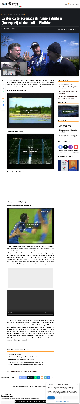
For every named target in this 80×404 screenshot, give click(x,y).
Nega (58, 398)
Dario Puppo (49, 80)
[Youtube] (76, 148)
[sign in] (66, 4)
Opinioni (5, 14)
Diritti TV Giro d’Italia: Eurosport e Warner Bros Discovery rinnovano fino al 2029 (26, 362)
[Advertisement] (30, 278)
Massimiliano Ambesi (14, 82)
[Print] (75, 29)
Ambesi (12, 371)
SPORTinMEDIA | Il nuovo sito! (14, 354)
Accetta (51, 398)
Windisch (35, 371)
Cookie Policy (59, 401)
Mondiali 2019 (21, 371)
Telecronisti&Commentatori (16, 14)
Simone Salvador (5, 28)
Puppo (25, 371)
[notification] (68, 4)
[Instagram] (70, 148)
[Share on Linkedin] (71, 29)
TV (27, 14)
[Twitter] (65, 148)
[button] (77, 384)
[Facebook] (60, 148)
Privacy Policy (66, 401)
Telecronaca (30, 371)
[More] (78, 29)
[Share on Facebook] (64, 29)
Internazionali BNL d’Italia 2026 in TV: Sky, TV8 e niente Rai (21, 359)
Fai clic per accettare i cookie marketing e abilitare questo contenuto (30, 110)
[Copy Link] (3, 102)
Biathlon (16, 371)
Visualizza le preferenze (70, 398)
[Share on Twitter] (67, 29)
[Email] (73, 29)
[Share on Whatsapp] (69, 29)
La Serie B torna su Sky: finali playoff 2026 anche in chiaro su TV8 (22, 357)
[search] (70, 4)
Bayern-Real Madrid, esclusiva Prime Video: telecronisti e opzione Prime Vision (25, 364)
